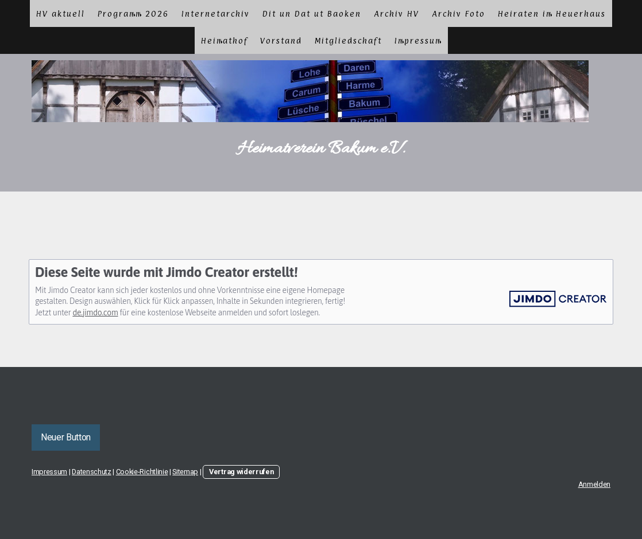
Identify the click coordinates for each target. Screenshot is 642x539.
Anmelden (594, 484)
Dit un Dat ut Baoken (311, 13)
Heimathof (224, 40)
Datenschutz (91, 471)
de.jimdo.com (95, 312)
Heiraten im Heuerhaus (552, 13)
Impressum (418, 40)
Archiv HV (396, 13)
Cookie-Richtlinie (142, 471)
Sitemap (185, 471)
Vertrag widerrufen (241, 471)
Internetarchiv (215, 13)
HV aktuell (60, 13)
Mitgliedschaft (348, 40)
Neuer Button (66, 437)
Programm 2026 (133, 13)
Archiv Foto (458, 13)
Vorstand (281, 40)
